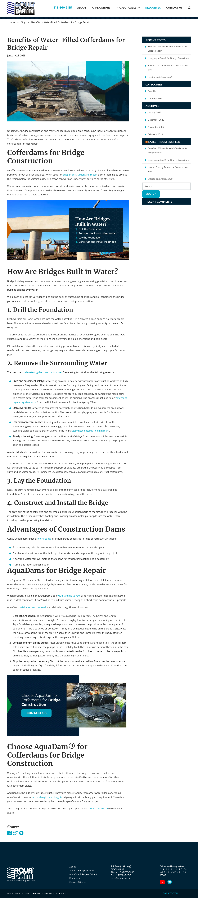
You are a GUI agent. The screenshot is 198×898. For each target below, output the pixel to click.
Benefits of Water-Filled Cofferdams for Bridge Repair (168, 48)
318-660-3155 (63, 9)
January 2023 (154, 112)
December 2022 (156, 119)
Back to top (170, 894)
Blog (23, 22)
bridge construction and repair (80, 174)
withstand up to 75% (69, 595)
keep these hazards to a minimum (90, 430)
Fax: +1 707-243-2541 (121, 875)
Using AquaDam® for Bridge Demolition (168, 58)
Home (12, 22)
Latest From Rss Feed (164, 142)
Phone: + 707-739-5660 (122, 872)
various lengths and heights (46, 797)
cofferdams (44, 538)
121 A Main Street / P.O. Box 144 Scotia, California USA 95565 (174, 872)
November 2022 (156, 127)
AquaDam (153, 91)
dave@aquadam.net (121, 878)
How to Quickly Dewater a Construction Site (168, 67)
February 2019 (155, 134)
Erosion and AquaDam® (160, 77)
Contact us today (98, 808)
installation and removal (32, 607)
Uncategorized (155, 98)
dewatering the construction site (43, 372)
